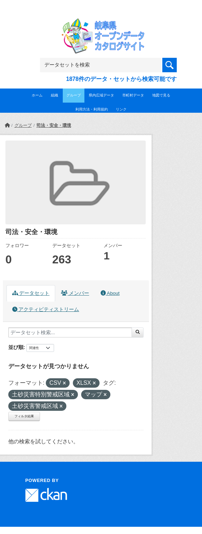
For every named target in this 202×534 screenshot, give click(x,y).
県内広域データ (101, 95)
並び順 (15, 347)
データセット (31, 293)
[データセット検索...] (70, 332)
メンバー (75, 293)
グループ (73, 95)
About (110, 293)
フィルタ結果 (24, 416)
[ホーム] (7, 125)
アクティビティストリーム (45, 309)
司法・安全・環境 (53, 125)
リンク (121, 109)
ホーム (37, 95)
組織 (54, 95)
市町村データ (133, 95)
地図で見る (161, 95)
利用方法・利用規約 (91, 109)
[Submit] (138, 332)
